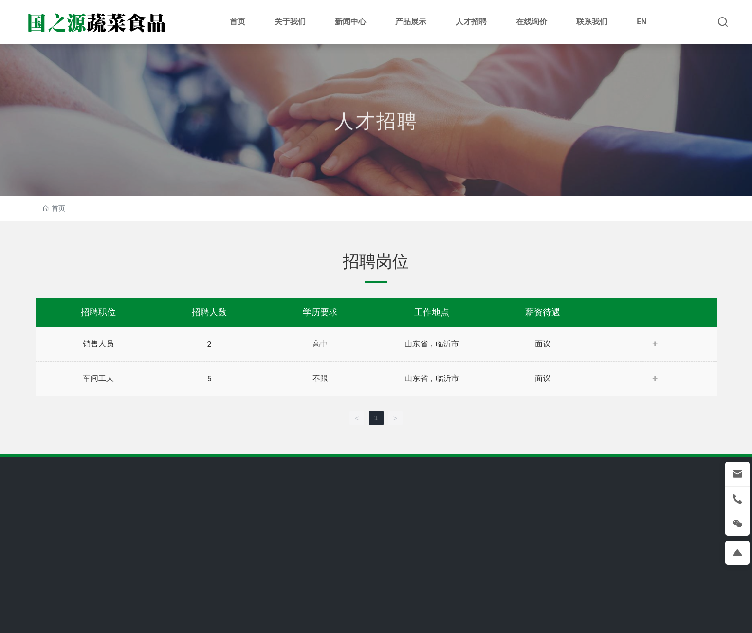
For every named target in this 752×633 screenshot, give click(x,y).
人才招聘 (376, 139)
